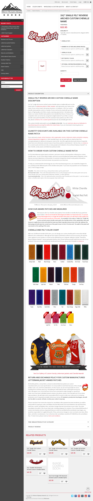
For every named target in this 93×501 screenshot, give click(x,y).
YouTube (86, 496)
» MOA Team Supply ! (7, 33)
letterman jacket (41, 106)
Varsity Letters (5, 73)
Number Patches (5, 60)
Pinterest (79, 496)
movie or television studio (69, 137)
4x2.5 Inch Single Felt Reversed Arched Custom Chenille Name (58, 476)
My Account (65, 2)
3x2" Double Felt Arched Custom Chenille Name (78, 449)
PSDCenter (46, 498)
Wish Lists (57, 2)
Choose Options (40, 454)
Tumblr (82, 496)
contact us (85, 143)
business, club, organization (53, 137)
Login (80, 2)
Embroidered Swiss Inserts (8, 56)
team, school (41, 137)
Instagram (89, 496)
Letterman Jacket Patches (8, 43)
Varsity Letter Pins (6, 63)
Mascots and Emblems (7, 53)
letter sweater (51, 106)
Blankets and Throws (7, 39)
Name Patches (5, 66)
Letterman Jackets (6, 46)
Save (63, 86)
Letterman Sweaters (6, 49)
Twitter (72, 496)
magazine (43, 139)
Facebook (76, 496)
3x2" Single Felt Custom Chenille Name (34, 449)
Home (28, 10)
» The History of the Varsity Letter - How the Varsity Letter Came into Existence (10, 28)
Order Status (73, 2)
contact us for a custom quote (43, 119)
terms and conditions (54, 416)
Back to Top (88, 492)
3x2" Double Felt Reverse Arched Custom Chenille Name (36, 468)
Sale (2, 70)
